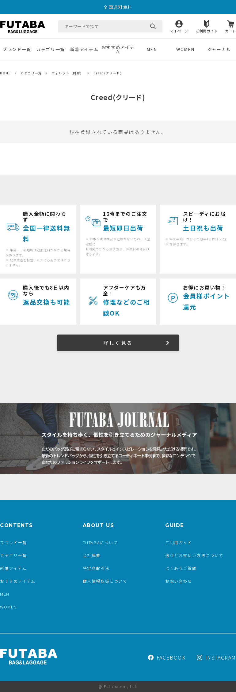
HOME (5, 73)
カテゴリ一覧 (50, 49)
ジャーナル (219, 49)
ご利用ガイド (207, 30)
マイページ (179, 30)
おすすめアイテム (118, 49)
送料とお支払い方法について (194, 555)
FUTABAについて (100, 542)
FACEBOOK (167, 657)
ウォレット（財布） (68, 73)
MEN (152, 49)
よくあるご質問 (180, 568)
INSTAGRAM (216, 657)
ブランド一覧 (16, 49)
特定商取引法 (96, 568)
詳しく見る (118, 342)
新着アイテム (84, 49)
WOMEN (185, 49)
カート (230, 30)
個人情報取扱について (105, 581)
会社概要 (92, 555)
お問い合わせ (178, 581)
